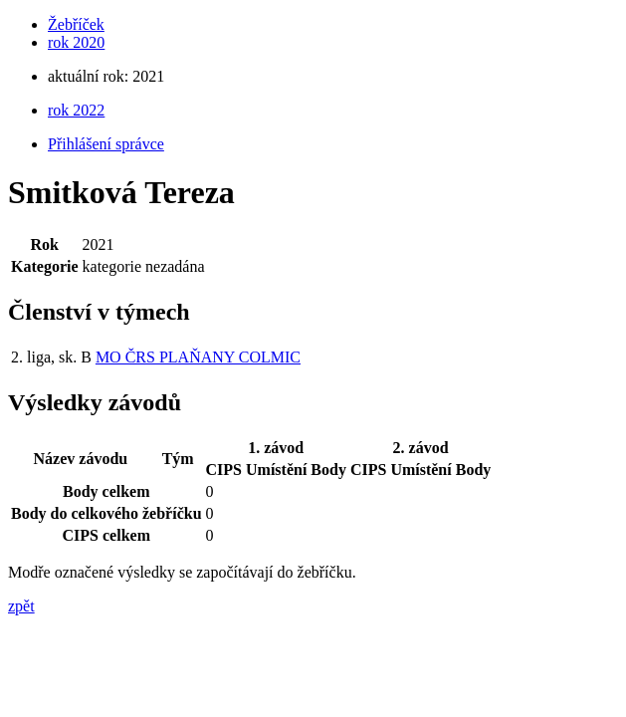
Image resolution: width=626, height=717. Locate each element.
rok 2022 (76, 110)
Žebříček (76, 24)
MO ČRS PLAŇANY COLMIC (198, 357)
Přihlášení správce (106, 143)
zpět (21, 606)
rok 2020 (76, 42)
